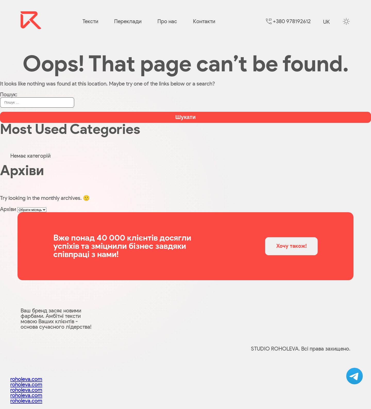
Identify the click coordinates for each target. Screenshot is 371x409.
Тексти (90, 21)
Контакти (204, 21)
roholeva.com (26, 379)
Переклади (127, 21)
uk (326, 22)
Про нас (167, 21)
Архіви (8, 209)
